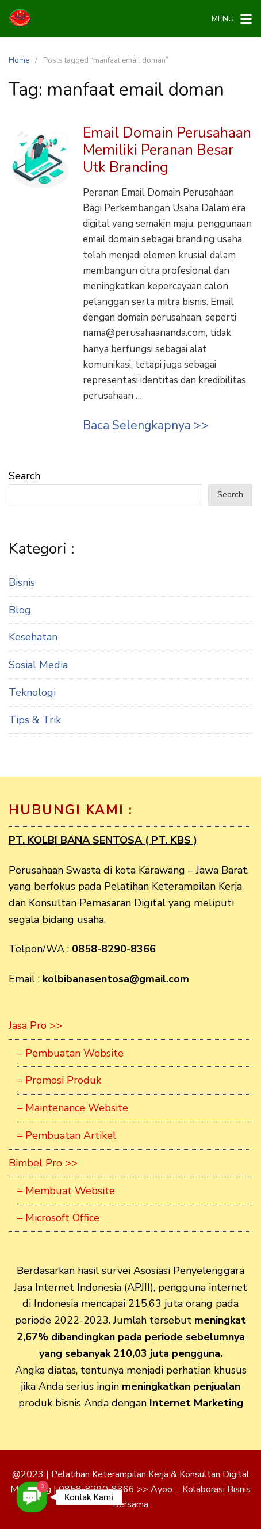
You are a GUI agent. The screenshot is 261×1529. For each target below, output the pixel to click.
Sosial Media (38, 665)
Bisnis (22, 582)
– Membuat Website (66, 1191)
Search (24, 476)
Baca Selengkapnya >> (146, 425)
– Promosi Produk (59, 1080)
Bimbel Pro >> (43, 1163)
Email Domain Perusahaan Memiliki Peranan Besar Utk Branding (167, 150)
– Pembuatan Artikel (66, 1135)
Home (19, 60)
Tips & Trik (35, 720)
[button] (32, 1497)
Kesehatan (33, 637)
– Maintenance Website (72, 1108)
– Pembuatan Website (70, 1053)
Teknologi (32, 692)
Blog (20, 610)
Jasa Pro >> (35, 1025)
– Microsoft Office (58, 1218)
